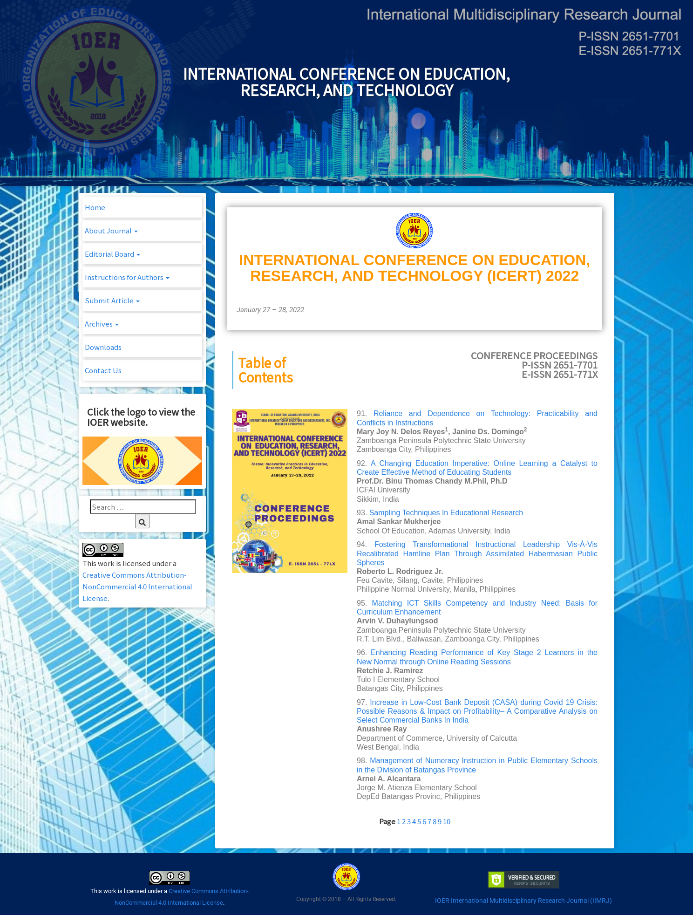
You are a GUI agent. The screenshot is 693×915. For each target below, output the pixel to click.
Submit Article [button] (112, 300)
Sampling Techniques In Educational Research (446, 513)
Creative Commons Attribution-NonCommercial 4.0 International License (137, 586)
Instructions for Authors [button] (127, 277)
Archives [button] (102, 323)
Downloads (103, 347)
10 (446, 821)
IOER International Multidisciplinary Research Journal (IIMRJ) (523, 900)
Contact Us (103, 370)
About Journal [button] (111, 230)
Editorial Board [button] (112, 254)
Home (95, 207)
